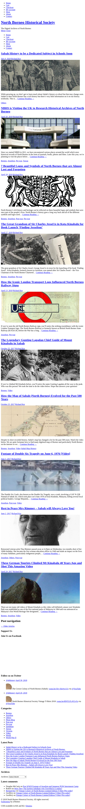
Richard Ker (16, 59)
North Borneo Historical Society (28, 22)
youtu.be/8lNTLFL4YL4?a (67, 701)
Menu (3, 31)
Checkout (9, 7)
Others (3, 103)
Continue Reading (25, 99)
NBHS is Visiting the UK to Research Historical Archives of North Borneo (35, 749)
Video (10, 390)
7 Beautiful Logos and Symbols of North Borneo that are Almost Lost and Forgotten (39, 752)
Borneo (4, 161)
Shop (8, 12)
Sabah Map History (28, 448)
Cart (7, 5)
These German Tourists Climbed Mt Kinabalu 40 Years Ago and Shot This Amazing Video (41, 767)
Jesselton (11, 161)
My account (10, 10)
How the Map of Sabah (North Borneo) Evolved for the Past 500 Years (34, 760)
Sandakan (10, 726)
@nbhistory (10, 680)
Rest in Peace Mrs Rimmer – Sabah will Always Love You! (37, 508)
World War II (11, 738)
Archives (4, 777)
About (8, 14)
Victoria (9, 731)
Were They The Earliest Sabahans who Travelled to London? (38, 789)
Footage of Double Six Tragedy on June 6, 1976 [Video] (35, 453)
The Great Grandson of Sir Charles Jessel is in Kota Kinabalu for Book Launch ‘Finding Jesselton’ (42, 225)
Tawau (25, 161)
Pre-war (19, 161)
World (8, 735)
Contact (9, 16)
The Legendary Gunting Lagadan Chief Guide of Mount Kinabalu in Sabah (35, 758)
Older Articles (8, 626)
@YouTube (76, 689)
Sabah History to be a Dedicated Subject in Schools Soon (36, 53)
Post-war (19, 219)
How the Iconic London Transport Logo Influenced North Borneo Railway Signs (38, 756)
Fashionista (5, 802)
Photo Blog (10, 720)
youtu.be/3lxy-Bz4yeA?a (58, 689)
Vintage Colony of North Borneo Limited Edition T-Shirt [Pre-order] (45, 791)
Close (8, 31)
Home (8, 3)
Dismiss (29, 806)
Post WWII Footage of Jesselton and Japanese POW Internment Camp (50, 786)
